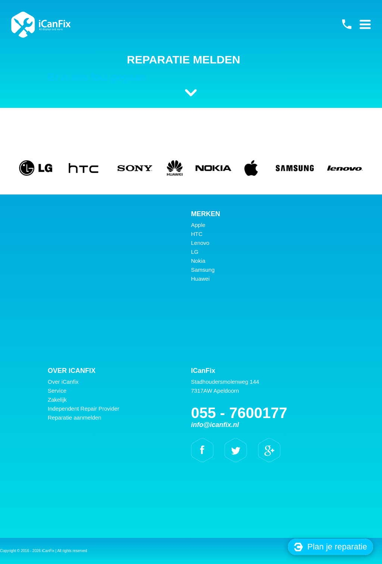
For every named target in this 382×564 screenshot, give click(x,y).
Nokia (198, 261)
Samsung (203, 270)
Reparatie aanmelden (74, 417)
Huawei (200, 278)
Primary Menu (365, 24)
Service (57, 390)
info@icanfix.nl (215, 425)
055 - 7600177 (346, 24)
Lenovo (200, 243)
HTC (197, 234)
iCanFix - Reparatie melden (41, 24)
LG (194, 252)
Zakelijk (57, 399)
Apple (198, 225)
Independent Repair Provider (83, 408)
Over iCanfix (63, 381)
